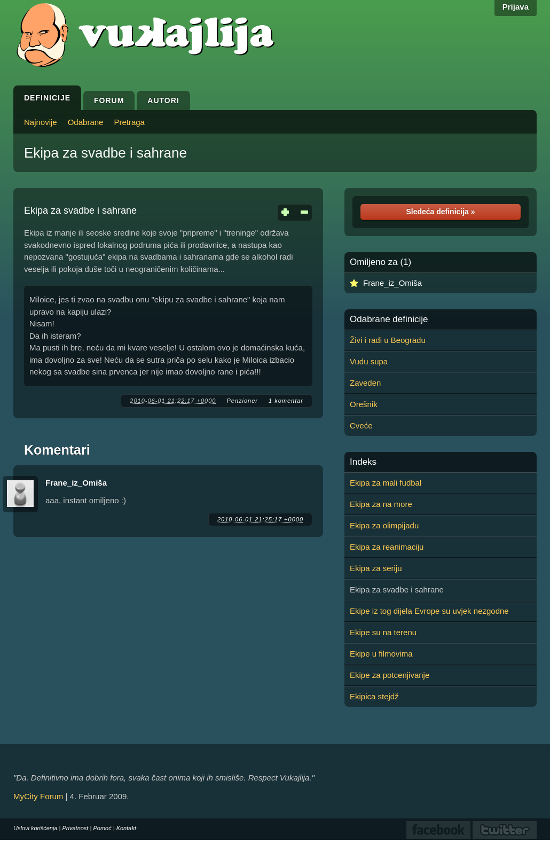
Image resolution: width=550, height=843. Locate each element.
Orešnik (364, 404)
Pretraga (129, 122)
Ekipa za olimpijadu (384, 525)
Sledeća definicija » (440, 211)
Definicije (47, 97)
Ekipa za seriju (376, 568)
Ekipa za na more (381, 504)
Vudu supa (369, 361)
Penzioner (242, 400)
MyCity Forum (38, 796)
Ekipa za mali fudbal (385, 482)
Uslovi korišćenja (35, 828)
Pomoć (102, 828)
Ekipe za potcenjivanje (389, 675)
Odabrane (86, 122)
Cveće (361, 425)
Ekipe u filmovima (381, 653)
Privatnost (75, 828)
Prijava (515, 6)
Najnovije (40, 122)
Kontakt (126, 828)
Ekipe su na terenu (383, 632)
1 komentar (286, 400)
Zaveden (365, 382)
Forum (109, 100)
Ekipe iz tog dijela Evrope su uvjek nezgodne (429, 610)
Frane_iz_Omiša (76, 482)
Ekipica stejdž (374, 696)
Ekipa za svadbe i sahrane (105, 153)
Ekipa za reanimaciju (386, 546)
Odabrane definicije (389, 319)
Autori (163, 100)
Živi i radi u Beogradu (388, 340)
